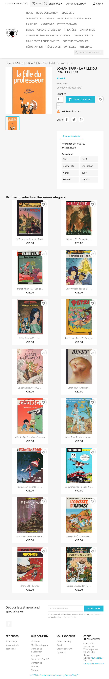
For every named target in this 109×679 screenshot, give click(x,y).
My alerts (61, 652)
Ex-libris (31, 24)
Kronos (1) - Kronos (30, 586)
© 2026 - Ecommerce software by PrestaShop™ (54, 675)
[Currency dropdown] (82, 4)
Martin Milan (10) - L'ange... (30, 288)
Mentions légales (39, 645)
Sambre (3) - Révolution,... (79, 239)
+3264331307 (21, 3)
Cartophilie (87, 29)
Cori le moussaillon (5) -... (79, 586)
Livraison (35, 641)
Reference (67, 143)
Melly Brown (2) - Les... (30, 338)
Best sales (11, 648)
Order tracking (64, 641)
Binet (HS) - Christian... (79, 387)
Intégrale (85, 46)
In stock (65, 147)
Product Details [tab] (71, 136)
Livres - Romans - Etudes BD (43, 29)
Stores (34, 670)
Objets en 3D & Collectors (74, 18)
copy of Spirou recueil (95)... (79, 487)
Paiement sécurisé (40, 659)
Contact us (36, 662)
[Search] (88, 52)
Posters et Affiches (75, 41)
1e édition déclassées (40, 18)
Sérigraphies (34, 46)
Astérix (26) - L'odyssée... (79, 536)
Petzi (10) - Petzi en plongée (79, 338)
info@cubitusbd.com (93, 663)
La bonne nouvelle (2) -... (30, 387)
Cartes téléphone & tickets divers (48, 35)
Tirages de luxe (83, 35)
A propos (35, 655)
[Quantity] (60, 99)
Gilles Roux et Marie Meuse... (79, 437)
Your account (66, 636)
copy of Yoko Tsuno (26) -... (79, 288)
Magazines (47, 24)
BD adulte (68, 12)
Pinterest (81, 119)
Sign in (60, 645)
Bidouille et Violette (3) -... (30, 487)
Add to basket (80, 99)
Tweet (74, 119)
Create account (64, 648)
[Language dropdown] (56, 4)
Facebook (8, 624)
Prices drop (11, 641)
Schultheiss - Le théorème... (30, 536)
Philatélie (70, 29)
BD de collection (47, 12)
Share (67, 119)
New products (12, 645)
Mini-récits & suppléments (42, 41)
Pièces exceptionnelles (61, 46)
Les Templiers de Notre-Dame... (30, 239)
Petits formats (67, 24)
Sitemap (35, 666)
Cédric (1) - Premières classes (30, 437)
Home (29, 12)
